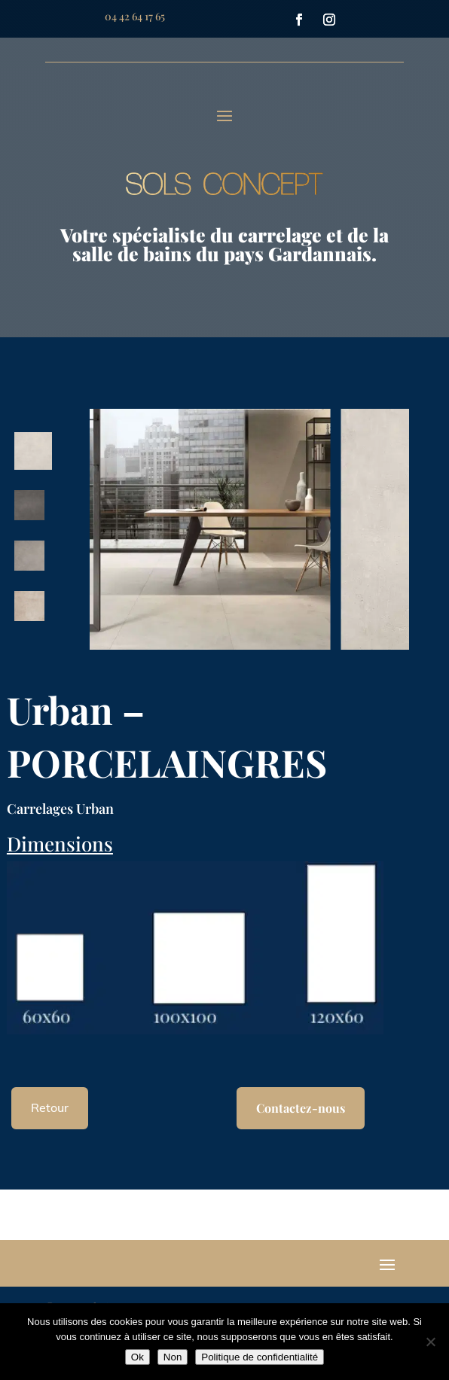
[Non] (430, 1341)
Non (172, 1357)
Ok (137, 1357)
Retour (50, 1107)
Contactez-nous (300, 1108)
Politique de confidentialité (259, 1357)
